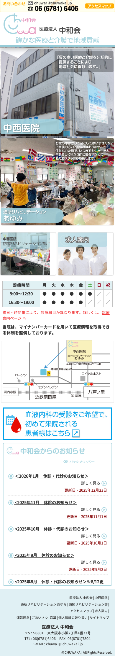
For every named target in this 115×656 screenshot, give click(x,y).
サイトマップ (99, 617)
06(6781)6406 (44, 638)
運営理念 (23, 617)
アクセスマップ (81, 611)
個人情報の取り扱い (73, 617)
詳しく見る (94, 483)
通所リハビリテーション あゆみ (44, 604)
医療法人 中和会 (81, 598)
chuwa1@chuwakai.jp (64, 644)
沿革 (53, 617)
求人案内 (101, 611)
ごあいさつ (40, 617)
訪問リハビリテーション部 (88, 604)
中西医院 (101, 598)
